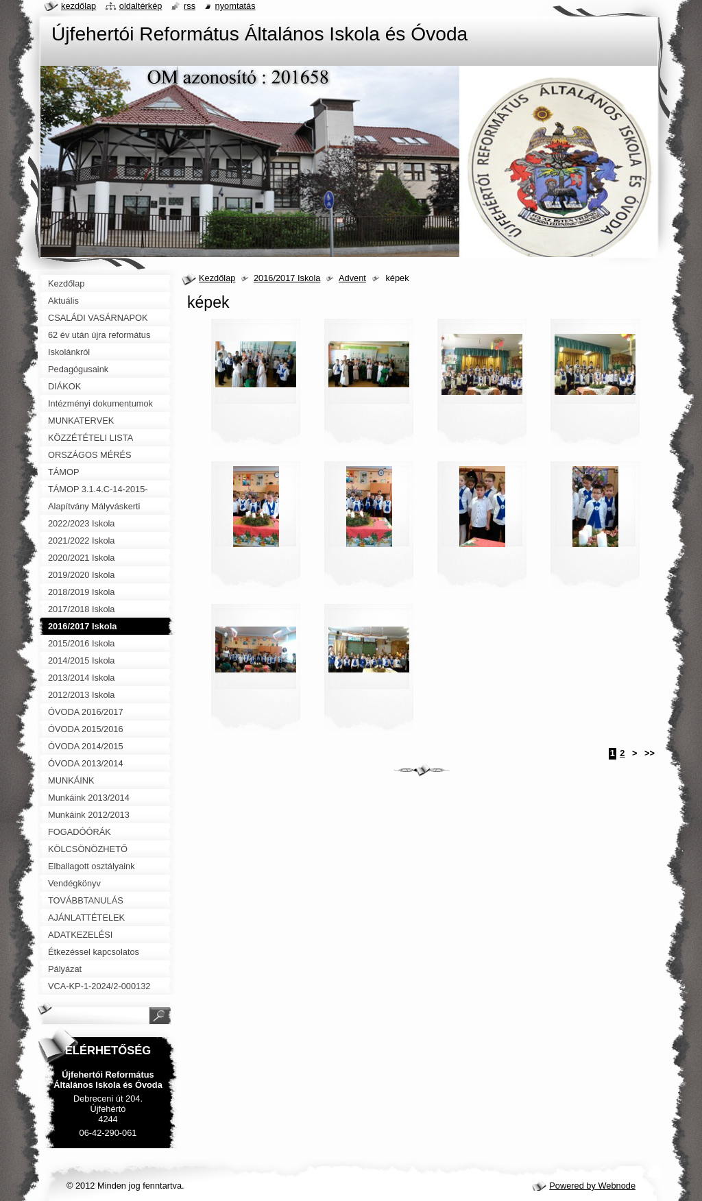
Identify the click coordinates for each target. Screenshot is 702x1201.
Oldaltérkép (140, 6)
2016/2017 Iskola (287, 278)
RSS (189, 6)
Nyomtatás (235, 6)
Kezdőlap (217, 278)
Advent (352, 278)
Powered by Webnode (592, 1185)
